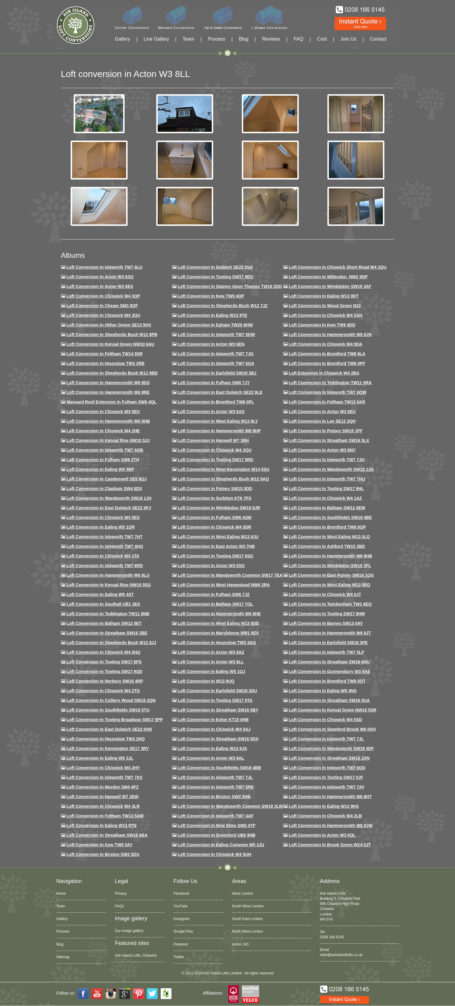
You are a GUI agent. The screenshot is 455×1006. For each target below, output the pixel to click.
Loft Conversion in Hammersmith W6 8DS (108, 382)
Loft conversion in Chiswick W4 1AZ (325, 498)
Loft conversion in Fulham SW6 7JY (213, 382)
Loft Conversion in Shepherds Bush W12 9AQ (223, 479)
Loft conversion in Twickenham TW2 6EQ (330, 604)
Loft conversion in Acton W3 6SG (211, 565)
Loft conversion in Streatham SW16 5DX (217, 738)
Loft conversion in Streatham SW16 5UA (329, 700)
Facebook (182, 893)
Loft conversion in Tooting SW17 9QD (104, 671)
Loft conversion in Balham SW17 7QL (215, 604)
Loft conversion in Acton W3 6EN (210, 344)
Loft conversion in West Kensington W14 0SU (223, 469)
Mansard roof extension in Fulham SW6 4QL (111, 402)
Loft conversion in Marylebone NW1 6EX (218, 633)
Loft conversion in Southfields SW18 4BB (219, 767)
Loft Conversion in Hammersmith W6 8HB (108, 421)
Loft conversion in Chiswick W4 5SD (325, 719)
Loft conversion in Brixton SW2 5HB (213, 796)
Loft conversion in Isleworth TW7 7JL (326, 738)
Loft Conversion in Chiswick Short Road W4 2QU (337, 267)
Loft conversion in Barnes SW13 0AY (326, 623)
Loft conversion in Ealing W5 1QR (100, 527)
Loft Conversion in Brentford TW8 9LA (327, 353)
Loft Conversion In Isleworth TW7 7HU (327, 479)
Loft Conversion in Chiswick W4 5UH (214, 854)
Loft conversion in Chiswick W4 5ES (102, 517)
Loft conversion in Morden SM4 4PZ (102, 787)
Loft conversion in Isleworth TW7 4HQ (104, 546)
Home (61, 893)
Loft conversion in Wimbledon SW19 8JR (218, 507)
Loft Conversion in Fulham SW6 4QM (214, 517)
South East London (247, 919)
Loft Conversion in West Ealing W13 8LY (217, 421)
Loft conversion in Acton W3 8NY (322, 450)
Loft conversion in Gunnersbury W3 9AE (329, 671)
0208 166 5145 (332, 937)
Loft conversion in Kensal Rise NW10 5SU (108, 584)
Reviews (271, 39)
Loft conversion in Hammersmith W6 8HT (330, 796)
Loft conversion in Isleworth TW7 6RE (215, 787)
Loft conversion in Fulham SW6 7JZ (213, 594)
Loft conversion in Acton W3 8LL (210, 661)
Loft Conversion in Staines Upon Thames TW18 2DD (229, 286)
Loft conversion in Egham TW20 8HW (215, 324)
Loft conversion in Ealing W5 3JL (99, 758)
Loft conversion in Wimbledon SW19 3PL (330, 565)
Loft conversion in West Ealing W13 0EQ (329, 584)
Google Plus (183, 931)
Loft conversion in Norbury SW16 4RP (104, 681)
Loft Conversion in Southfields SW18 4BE (330, 517)
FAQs (119, 906)
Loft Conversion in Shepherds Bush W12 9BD (111, 373)
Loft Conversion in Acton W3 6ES (99, 286)
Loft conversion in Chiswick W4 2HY (103, 767)
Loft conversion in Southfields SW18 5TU (107, 710)
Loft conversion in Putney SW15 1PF (325, 430)
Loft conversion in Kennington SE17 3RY (107, 748)
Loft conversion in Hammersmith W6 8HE (219, 613)
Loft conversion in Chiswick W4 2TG (103, 690)
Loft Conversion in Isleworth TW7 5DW (216, 334)
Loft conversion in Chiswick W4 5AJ (213, 729)
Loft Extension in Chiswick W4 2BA (324, 373)
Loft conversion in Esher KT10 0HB (212, 719)
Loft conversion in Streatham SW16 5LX (329, 440)
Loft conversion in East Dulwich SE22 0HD (109, 729)
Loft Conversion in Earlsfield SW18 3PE (328, 642)
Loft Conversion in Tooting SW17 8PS (103, 661)
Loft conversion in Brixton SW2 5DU (102, 854)
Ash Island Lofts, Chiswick (136, 955)
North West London (247, 931)
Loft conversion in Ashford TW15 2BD (327, 546)
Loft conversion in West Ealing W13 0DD (218, 623)
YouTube (181, 906)
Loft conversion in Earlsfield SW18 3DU (217, 690)
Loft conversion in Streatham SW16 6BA (106, 835)
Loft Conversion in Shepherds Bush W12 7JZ (222, 305)
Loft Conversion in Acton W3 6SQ (100, 276)
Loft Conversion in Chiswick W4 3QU (103, 315)
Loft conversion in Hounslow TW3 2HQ (105, 738)
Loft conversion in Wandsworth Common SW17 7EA (229, 575)
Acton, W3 (240, 944)
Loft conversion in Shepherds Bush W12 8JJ (111, 642)
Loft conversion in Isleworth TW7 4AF (215, 815)
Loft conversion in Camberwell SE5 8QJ (106, 479)
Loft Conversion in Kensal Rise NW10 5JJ (108, 440)
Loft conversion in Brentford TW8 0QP (327, 527)
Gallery (122, 39)
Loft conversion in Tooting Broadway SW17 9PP (114, 719)
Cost (322, 39)
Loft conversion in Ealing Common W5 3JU (220, 844)
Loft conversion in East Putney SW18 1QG (331, 575)
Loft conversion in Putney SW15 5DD (214, 488)
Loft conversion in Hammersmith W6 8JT (330, 633)
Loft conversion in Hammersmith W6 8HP (219, 430)
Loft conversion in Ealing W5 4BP (100, 469)
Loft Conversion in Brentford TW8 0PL (215, 402)
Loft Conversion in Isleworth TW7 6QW (327, 392)
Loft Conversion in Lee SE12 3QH (322, 421)
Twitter (179, 957)
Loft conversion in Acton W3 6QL (322, 835)
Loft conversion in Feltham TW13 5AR (327, 402)
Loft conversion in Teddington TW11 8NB (107, 613)
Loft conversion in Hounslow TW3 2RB (105, 363)
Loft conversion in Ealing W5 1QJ (211, 671)
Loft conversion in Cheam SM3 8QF (102, 305)
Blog (243, 39)
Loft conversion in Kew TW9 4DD (322, 324)
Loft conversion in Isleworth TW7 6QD (327, 767)
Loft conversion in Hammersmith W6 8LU (107, 575)
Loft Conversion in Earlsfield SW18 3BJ (216, 373)
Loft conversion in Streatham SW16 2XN (329, 758)
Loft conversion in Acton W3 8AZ (210, 652)
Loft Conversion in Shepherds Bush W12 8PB (111, 334)
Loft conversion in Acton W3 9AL (210, 758)
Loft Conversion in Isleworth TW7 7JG (215, 353)
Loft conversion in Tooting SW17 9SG (215, 556)
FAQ (298, 39)
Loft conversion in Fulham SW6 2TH (102, 459)
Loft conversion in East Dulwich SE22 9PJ (108, 507)
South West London (248, 906)
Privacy (121, 893)
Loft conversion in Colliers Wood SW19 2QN (110, 700)
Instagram (182, 919)
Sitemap (63, 957)
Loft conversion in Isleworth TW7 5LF (326, 652)
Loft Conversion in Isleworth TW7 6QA (215, 363)
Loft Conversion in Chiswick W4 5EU (103, 411)
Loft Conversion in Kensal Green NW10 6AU (110, 344)
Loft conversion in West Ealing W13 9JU (217, 536)
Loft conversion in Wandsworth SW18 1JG (331, 469)
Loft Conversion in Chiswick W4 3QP (103, 296)
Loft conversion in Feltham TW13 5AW (105, 815)
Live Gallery (156, 39)
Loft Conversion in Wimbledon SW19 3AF (330, 286)
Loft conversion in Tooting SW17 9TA (214, 700)
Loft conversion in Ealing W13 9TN (101, 825)
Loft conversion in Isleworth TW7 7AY (326, 787)
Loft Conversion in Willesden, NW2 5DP (328, 276)
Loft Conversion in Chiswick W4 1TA (102, 556)
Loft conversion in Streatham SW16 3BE (106, 633)
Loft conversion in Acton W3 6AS (210, 411)
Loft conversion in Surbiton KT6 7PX (214, 498)
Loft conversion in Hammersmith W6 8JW (330, 825)
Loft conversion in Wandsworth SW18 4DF (331, 748)
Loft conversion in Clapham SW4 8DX (104, 488)
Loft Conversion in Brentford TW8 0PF (327, 363)
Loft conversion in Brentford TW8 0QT (327, 681)
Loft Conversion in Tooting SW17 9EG (215, 276)
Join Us (348, 39)
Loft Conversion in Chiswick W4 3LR (102, 806)
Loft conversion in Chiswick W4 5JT (325, 594)
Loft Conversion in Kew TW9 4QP (210, 296)
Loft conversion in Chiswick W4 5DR (214, 527)
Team (188, 39)
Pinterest (181, 944)
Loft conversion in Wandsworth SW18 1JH (108, 498)
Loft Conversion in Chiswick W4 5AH (325, 315)
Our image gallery (129, 931)
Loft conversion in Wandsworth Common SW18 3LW (230, 806)
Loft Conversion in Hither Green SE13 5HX (108, 324)
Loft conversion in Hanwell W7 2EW (102, 796)
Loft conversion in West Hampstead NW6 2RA (223, 584)
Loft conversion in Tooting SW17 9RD (215, 459)
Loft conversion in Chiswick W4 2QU (214, 450)
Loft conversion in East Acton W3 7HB (216, 546)
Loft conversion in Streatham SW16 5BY (217, 710)
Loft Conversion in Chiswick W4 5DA (325, 344)
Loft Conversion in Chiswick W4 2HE (103, 430)
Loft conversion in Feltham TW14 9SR (104, 353)
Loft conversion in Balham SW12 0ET (103, 623)
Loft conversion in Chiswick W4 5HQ (103, 652)
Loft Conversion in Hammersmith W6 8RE (108, 392)
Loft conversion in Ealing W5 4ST (100, 594)
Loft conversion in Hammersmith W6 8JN (330, 334)
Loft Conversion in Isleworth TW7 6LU (104, 267)
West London (242, 893)
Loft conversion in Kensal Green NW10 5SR (332, 710)
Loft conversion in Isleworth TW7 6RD (104, 565)
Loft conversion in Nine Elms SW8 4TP (216, 825)
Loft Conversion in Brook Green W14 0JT (330, 844)
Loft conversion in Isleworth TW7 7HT (104, 536)
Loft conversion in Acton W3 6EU (322, 411)
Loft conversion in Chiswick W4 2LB (325, 815)
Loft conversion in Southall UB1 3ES (103, 604)
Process (216, 39)
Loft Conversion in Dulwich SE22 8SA (215, 267)
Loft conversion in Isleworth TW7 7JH (326, 459)
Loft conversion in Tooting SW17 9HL (326, 488)
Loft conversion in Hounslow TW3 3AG (216, 642)
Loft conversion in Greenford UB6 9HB (216, 835)
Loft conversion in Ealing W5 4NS (322, 690)
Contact (378, 39)
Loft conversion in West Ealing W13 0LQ (329, 536)
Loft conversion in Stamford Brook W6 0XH (332, 729)
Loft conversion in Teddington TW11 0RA (330, 382)
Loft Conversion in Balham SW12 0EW (327, 507)
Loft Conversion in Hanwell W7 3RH (213, 440)
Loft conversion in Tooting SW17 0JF (326, 777)
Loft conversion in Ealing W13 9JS (212, 748)
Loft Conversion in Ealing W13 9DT (324, 296)
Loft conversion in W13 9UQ (205, 681)
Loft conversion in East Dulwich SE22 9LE (219, 392)
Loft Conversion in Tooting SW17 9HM (327, 613)
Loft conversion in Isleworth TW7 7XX (104, 777)
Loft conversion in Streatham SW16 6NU (329, 661)
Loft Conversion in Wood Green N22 (325, 305)
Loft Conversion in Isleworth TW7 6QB (104, 450)
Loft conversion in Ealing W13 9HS (324, 806)
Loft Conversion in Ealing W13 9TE (212, 315)
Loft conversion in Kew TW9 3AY (99, 844)
